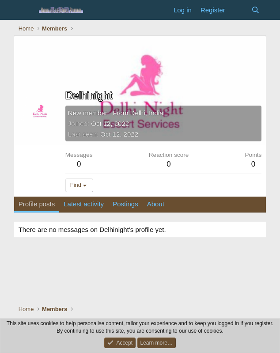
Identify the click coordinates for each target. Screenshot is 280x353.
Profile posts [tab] (37, 204)
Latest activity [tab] (84, 204)
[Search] (255, 10)
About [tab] (155, 204)
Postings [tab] (125, 204)
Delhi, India (146, 113)
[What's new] (238, 10)
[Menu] (26, 10)
